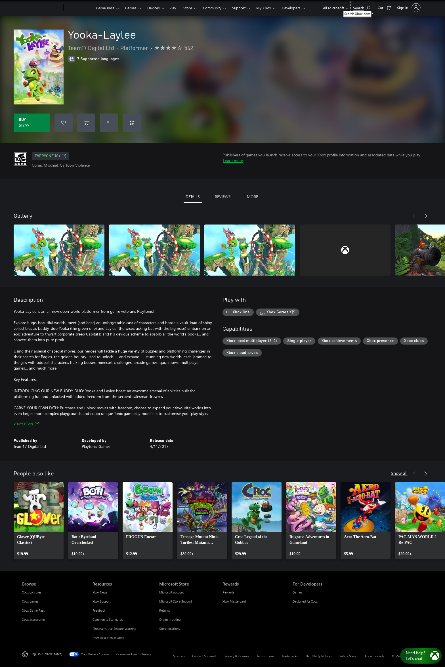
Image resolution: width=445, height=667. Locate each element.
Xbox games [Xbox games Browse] (30, 601)
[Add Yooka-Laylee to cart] (86, 123)
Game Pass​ (105, 7)
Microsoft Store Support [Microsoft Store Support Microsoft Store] (175, 601)
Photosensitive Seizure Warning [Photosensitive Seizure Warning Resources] (114, 628)
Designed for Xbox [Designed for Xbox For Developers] (305, 601)
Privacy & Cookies (236, 656)
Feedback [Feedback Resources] (99, 610)
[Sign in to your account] (408, 7)
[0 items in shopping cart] (384, 7)
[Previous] (414, 216)
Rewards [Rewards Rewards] (228, 592)
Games (131, 7)
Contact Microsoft (204, 656)
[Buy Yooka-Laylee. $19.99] (32, 123)
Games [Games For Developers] (297, 592)
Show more (26, 423)
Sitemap (178, 656)
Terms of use (265, 656)
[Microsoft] (41, 8)
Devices (153, 7)
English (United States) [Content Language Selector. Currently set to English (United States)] (46, 654)
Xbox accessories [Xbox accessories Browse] (33, 619)
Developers (291, 7)
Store (187, 7)
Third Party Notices (318, 656)
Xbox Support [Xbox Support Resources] (102, 601)
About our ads (374, 656)
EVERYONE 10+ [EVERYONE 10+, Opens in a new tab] (50, 156)
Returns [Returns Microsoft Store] (164, 610)
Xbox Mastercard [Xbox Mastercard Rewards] (234, 601)
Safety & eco (348, 656)
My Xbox (263, 7)
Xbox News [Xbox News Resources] (100, 592)
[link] (39, 520)
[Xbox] (79, 8)
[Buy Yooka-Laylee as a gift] (109, 123)
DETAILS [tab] (193, 196)
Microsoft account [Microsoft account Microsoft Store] (171, 592)
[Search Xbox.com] (361, 7)
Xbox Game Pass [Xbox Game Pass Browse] (33, 610)
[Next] (425, 216)
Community (212, 7)
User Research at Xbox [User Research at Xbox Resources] (108, 637)
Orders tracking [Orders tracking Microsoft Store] (169, 619)
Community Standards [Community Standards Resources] (108, 619)
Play (172, 7)
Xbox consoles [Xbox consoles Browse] (31, 592)
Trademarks (290, 656)
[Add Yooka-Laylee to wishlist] (63, 123)
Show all (399, 473)
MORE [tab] (252, 196)
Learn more (233, 160)
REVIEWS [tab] (222, 196)
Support (238, 7)
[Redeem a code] (132, 123)
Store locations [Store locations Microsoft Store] (169, 628)
